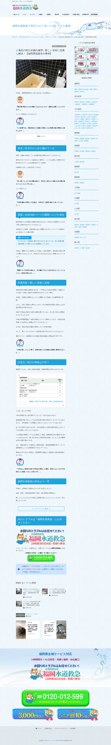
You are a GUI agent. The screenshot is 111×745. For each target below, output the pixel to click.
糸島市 (83, 128)
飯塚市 (96, 114)
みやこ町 (83, 237)
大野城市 (94, 121)
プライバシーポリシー (61, 728)
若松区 (82, 102)
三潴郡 (77, 198)
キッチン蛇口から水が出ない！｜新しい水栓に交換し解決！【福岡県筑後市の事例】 (57, 591)
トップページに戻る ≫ (41, 509)
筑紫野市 (81, 121)
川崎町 (93, 225)
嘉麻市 (89, 126)
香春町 (76, 225)
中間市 (93, 119)
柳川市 (83, 117)
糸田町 (88, 225)
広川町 (76, 214)
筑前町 (76, 182)
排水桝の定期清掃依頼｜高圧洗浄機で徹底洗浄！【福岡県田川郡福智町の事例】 (32, 628)
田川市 (77, 117)
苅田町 (76, 237)
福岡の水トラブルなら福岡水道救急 (54, 740)
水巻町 (82, 151)
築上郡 (77, 242)
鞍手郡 (77, 156)
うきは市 (77, 126)
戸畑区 (88, 102)
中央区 (86, 89)
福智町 (85, 227)
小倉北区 (94, 102)
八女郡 (77, 208)
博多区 (80, 89)
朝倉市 (95, 126)
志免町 (87, 138)
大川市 (76, 119)
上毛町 (82, 248)
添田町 (82, 225)
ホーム (38, 728)
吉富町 (76, 248)
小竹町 (76, 162)
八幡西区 (91, 104)
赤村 (79, 227)
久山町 (80, 141)
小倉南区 (77, 104)
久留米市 (84, 114)
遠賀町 (93, 151)
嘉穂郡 (77, 166)
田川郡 (77, 219)
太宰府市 (83, 123)
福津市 (95, 123)
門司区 (76, 102)
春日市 (88, 121)
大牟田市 (77, 114)
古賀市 (89, 123)
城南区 (76, 91)
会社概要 (72, 728)
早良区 (82, 91)
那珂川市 (90, 128)
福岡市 (77, 84)
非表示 (43, 136)
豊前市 (88, 119)
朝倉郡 (77, 177)
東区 (75, 89)
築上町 (88, 248)
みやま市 (77, 128)
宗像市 (76, 123)
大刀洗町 (77, 193)
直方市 (91, 114)
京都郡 (77, 232)
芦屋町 (76, 151)
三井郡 (77, 187)
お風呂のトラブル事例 (59, 46)
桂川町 (76, 172)
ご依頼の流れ (48, 728)
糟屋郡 (77, 133)
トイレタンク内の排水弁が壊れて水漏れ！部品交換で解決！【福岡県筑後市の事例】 (31, 603)
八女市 (88, 117)
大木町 (76, 204)
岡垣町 (88, 151)
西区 (95, 89)
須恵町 (93, 138)
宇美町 (76, 138)
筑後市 (29, 616)
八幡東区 (84, 104)
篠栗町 (82, 138)
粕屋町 (86, 141)
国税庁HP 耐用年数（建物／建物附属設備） (49, 401)
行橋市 (82, 119)
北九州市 (77, 96)
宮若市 (83, 126)
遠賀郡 (77, 146)
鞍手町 (82, 162)
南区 (91, 89)
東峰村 (82, 182)
